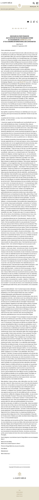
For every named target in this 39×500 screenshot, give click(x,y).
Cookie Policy (19, 494)
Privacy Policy (19, 496)
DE (13, 28)
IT (23, 28)
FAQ (19, 490)
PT (26, 28)
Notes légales (19, 492)
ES (18, 28)
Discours (3, 9)
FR (21, 28)
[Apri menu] (37, 3)
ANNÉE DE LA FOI (25, 40)
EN (16, 28)
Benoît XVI (22, 82)
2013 (7, 9)
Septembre (12, 9)
